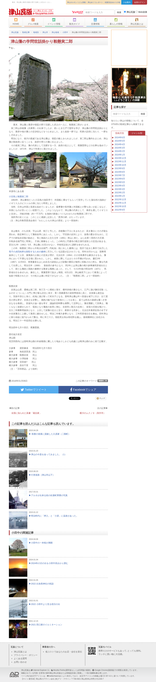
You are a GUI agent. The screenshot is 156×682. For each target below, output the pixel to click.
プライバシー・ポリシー (25, 655)
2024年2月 (120, 151)
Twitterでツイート (34, 389)
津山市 (45, 32)
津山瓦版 (31, 12)
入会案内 (127, 2)
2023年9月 (120, 168)
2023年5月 (120, 182)
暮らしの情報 (116, 21)
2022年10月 (120, 206)
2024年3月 (120, 147)
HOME (16, 21)
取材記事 (26, 32)
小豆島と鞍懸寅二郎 (18, 196)
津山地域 (55, 32)
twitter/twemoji (55, 676)
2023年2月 (120, 192)
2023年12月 (120, 158)
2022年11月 (120, 203)
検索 (119, 12)
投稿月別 (119, 133)
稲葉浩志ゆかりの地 (112, 2)
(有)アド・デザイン (63, 679)
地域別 (36, 32)
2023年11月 (120, 161)
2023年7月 (120, 175)
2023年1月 (120, 196)
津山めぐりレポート (95, 2)
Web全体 (141, 12)
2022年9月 (120, 210)
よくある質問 (20, 658)
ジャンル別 (136, 133)
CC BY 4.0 (107, 676)
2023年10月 (120, 165)
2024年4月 (120, 144)
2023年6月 (120, 178)
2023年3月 (120, 189)
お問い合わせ (20, 662)
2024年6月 (120, 137)
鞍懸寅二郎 (103, 381)
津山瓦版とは (136, 21)
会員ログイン (139, 2)
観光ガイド (74, 21)
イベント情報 (53, 21)
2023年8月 (120, 172)
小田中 (65, 32)
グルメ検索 (33, 21)
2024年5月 (120, 141)
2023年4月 (120, 185)
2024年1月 (120, 154)
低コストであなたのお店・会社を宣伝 (63, 651)
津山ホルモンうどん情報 (76, 2)
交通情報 (95, 21)
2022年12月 (120, 199)
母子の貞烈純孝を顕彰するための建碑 (27, 251)
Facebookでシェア (83, 389)
